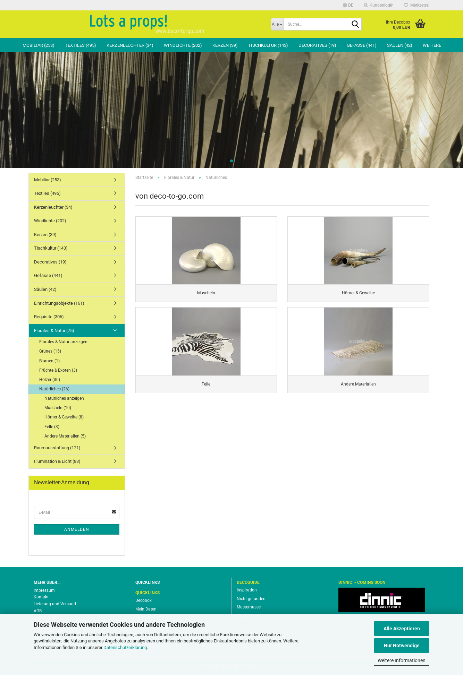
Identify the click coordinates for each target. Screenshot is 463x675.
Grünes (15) (50, 351)
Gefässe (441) (362, 45)
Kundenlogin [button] (379, 5)
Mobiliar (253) (38, 45)
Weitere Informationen (402, 660)
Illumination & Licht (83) (57, 461)
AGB (38, 610)
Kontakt (41, 597)
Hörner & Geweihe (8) (64, 417)
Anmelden (76, 529)
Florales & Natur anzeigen (63, 341)
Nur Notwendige (402, 645)
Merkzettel (416, 5)
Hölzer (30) (49, 379)
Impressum (44, 590)
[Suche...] (277, 24)
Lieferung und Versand (55, 604)
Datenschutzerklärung (125, 647)
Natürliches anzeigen (64, 398)
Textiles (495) (80, 45)
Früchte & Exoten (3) (58, 370)
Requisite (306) (49, 316)
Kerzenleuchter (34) (130, 45)
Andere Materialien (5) (65, 436)
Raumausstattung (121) (57, 447)
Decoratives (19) (317, 45)
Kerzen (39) (225, 45)
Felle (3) (51, 426)
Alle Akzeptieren (402, 628)
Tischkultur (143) (268, 45)
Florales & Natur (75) (54, 330)
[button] (348, 5)
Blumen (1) (49, 360)
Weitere (432, 45)
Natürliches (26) (54, 389)
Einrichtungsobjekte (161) (59, 303)
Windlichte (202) (183, 45)
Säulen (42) (399, 45)
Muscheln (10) (57, 407)
